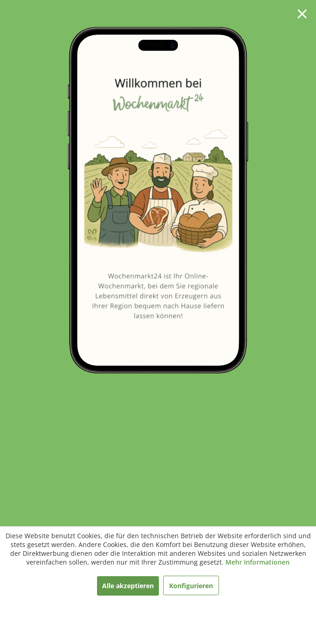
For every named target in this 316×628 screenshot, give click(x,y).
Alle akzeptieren (128, 585)
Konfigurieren (191, 585)
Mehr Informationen (257, 562)
